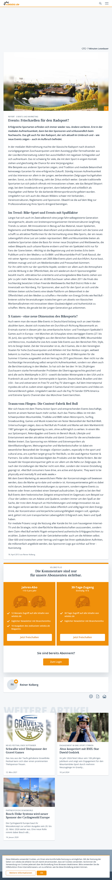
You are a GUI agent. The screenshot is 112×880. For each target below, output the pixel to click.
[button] (42, 873)
